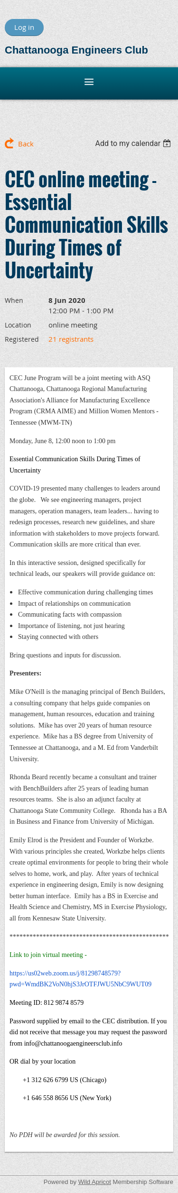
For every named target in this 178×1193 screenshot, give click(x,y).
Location (18, 324)
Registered (22, 339)
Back (26, 143)
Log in (24, 27)
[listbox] (134, 143)
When (14, 300)
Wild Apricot (94, 1181)
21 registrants (71, 339)
